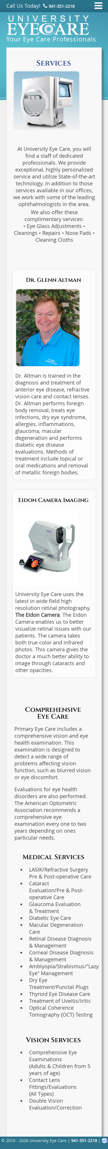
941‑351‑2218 (62, 6)
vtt (104, 1140)
